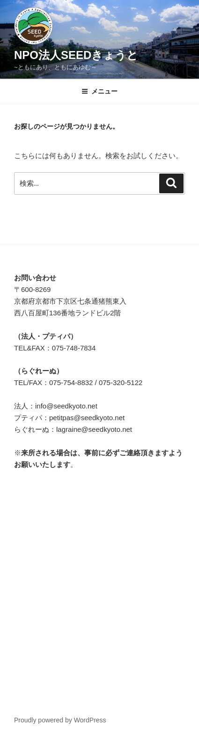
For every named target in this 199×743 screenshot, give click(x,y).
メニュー (99, 91)
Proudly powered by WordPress (60, 720)
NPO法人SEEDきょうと (76, 55)
